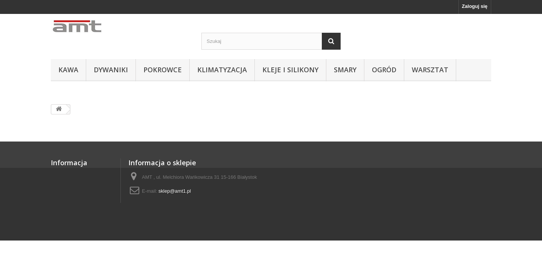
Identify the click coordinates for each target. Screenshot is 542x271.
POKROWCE (162, 69)
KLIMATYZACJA (222, 69)
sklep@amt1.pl (174, 191)
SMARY (345, 69)
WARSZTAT (430, 69)
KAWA (68, 69)
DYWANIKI (111, 69)
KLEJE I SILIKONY (290, 69)
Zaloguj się (474, 6)
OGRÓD (384, 69)
